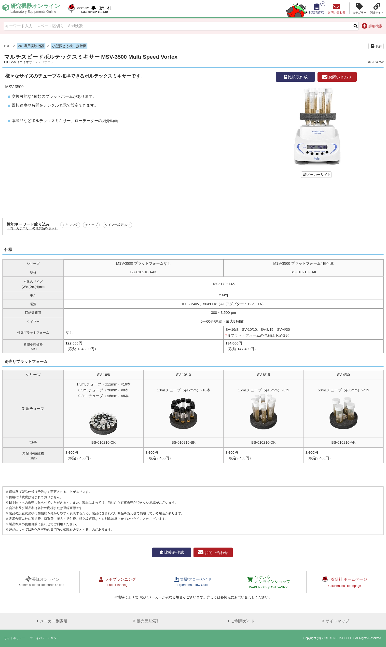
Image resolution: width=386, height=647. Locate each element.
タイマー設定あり (117, 225)
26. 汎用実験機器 (31, 46)
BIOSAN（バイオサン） (21, 62)
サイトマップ (335, 621)
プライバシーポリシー (44, 638)
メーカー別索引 (51, 621)
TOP (7, 46)
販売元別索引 (146, 621)
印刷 (376, 46)
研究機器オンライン (35, 8)
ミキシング (70, 225)
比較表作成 (295, 77)
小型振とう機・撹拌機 (69, 46)
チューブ (91, 225)
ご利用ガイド (240, 621)
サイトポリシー (14, 638)
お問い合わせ (337, 77)
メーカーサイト (319, 175)
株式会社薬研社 (90, 8)
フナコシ (47, 62)
